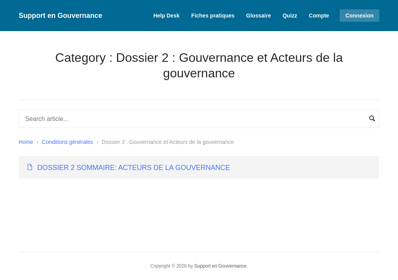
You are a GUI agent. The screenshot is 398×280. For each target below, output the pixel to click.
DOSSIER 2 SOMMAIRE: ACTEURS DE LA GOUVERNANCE (133, 168)
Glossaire (258, 15)
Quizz (290, 15)
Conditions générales (67, 142)
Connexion (360, 15)
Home (26, 142)
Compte (319, 15)
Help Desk (166, 15)
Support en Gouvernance (60, 15)
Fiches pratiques (212, 15)
